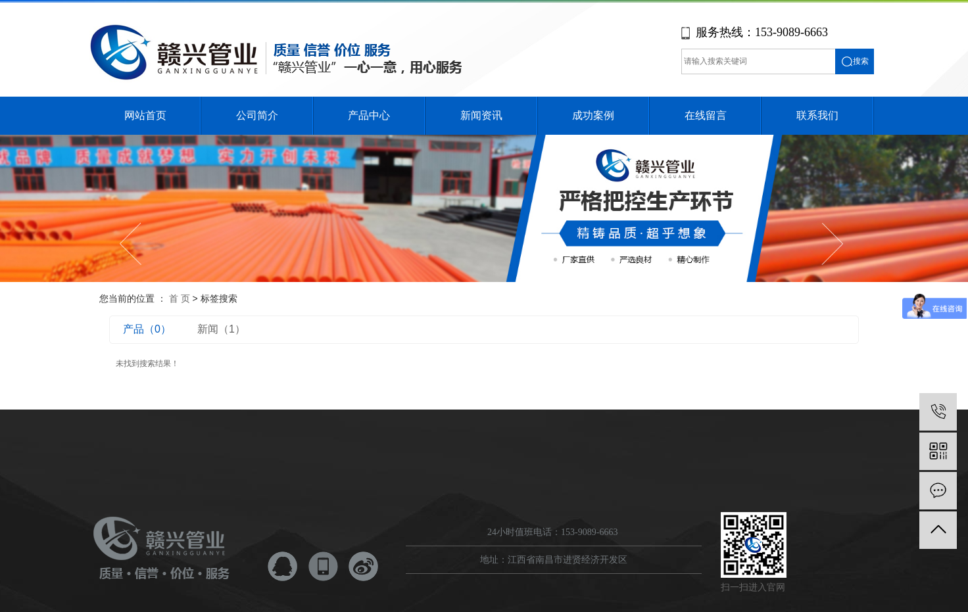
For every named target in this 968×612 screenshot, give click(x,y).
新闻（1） (221, 329)
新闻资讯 (481, 115)
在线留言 (706, 115)
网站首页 (145, 115)
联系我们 (817, 115)
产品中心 (369, 115)
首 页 (179, 298)
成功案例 (593, 115)
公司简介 (257, 115)
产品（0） (147, 329)
